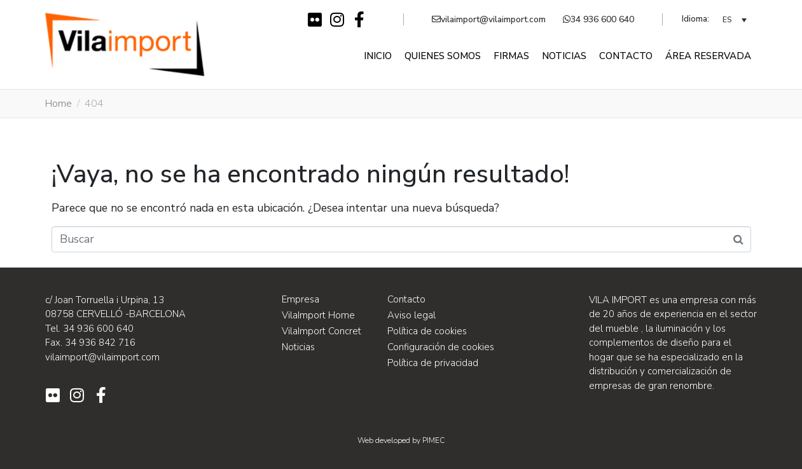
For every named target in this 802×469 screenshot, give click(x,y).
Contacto (626, 56)
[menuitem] (735, 19)
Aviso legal (411, 315)
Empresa (300, 299)
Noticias (564, 56)
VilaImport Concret (321, 331)
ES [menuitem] (726, 20)
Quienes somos (442, 56)
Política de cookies (427, 331)
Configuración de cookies (440, 347)
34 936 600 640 (598, 19)
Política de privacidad (432, 363)
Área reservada (708, 56)
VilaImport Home (318, 315)
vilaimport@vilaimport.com (489, 19)
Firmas (511, 56)
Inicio (378, 56)
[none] (735, 19)
